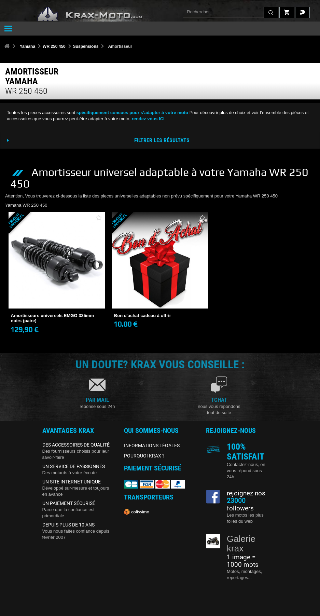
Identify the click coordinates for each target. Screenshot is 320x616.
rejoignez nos (246, 493)
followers (240, 504)
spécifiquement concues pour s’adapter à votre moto (132, 112)
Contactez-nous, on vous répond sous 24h (246, 470)
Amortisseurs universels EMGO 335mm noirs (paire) (52, 318)
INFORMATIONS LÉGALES (152, 445)
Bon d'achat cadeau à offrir (142, 315)
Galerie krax (241, 544)
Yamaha (27, 46)
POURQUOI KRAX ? (144, 455)
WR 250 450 (54, 46)
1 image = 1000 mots (243, 561)
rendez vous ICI (148, 118)
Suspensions (86, 46)
